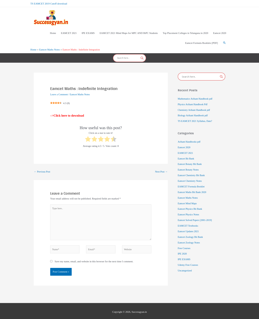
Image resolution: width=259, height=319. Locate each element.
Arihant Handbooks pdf (189, 138)
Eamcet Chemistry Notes (190, 177)
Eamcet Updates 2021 (189, 227)
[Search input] (128, 55)
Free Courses (184, 244)
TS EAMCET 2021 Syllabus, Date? (195, 117)
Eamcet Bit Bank (186, 155)
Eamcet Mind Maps (187, 199)
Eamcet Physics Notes (189, 210)
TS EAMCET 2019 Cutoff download (48, 3)
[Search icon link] (224, 41)
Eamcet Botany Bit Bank (190, 160)
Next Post (161, 168)
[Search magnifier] (142, 55)
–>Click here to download (67, 112)
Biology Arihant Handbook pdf (193, 112)
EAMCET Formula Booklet (191, 183)
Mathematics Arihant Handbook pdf (195, 95)
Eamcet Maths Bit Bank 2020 (192, 188)
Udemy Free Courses (188, 261)
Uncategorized (185, 266)
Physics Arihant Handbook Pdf (193, 101)
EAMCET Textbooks (188, 222)
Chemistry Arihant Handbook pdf (194, 106)
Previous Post (42, 168)
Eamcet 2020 (184, 143)
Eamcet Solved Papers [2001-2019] (195, 216)
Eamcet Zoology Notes (189, 238)
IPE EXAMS (184, 255)
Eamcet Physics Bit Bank (190, 205)
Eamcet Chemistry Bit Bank (192, 171)
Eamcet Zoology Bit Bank (191, 233)
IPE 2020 (182, 250)
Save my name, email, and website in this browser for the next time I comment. (94, 259)
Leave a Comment (59, 91)
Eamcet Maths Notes (80, 91)
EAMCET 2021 (185, 149)
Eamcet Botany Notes (188, 166)
